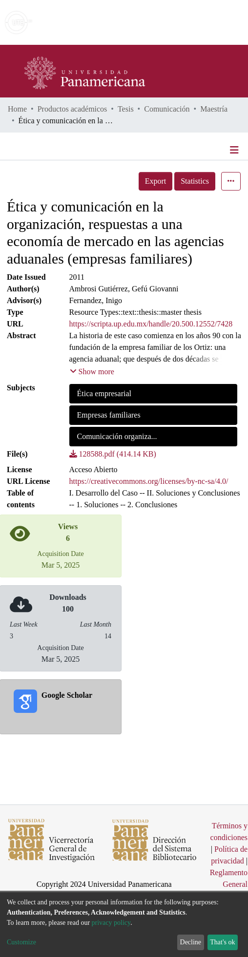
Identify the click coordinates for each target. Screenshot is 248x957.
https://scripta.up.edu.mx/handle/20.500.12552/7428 (151, 324)
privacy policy (111, 922)
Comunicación (166, 109)
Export (155, 181)
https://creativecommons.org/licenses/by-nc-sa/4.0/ (148, 481)
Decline (191, 942)
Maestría (213, 109)
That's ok (222, 942)
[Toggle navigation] (235, 150)
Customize (21, 942)
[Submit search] (170, 22)
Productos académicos (72, 109)
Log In (204, 22)
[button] (184, 22)
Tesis (126, 109)
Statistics (195, 181)
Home (17, 109)
